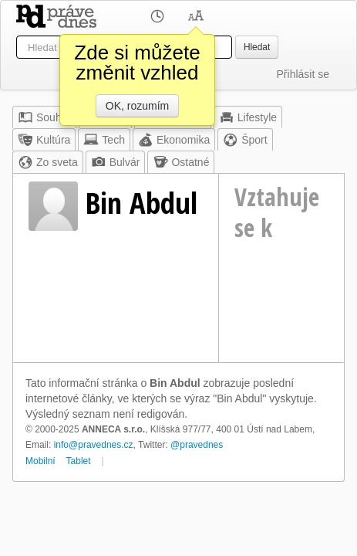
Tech (104, 139)
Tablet (78, 461)
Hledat (257, 47)
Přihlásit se (303, 74)
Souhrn (44, 117)
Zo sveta (48, 162)
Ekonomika (174, 139)
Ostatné (181, 162)
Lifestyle (248, 117)
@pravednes (196, 444)
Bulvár (115, 162)
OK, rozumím (137, 106)
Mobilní (40, 461)
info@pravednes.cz (93, 444)
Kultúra (44, 139)
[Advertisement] (281, 308)
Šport (245, 139)
